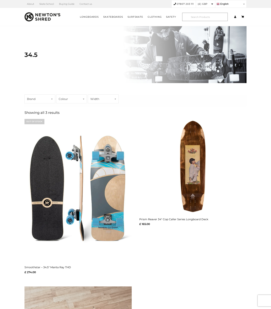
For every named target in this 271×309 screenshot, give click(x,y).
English (222, 4)
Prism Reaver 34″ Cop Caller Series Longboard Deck (173, 219)
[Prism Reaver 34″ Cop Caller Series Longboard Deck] (193, 166)
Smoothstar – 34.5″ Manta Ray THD (47, 267)
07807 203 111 (184, 3)
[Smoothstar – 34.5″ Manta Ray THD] (78, 190)
